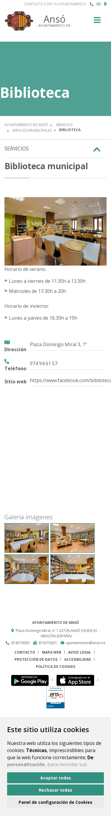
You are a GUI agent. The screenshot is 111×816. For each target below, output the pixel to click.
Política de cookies (55, 666)
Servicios (64, 124)
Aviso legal (79, 652)
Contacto (25, 652)
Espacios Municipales (32, 130)
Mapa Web (51, 652)
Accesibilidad (77, 659)
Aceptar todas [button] (55, 778)
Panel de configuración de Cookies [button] (55, 802)
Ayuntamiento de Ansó (26, 124)
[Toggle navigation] (97, 22)
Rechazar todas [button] (55, 790)
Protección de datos (36, 659)
